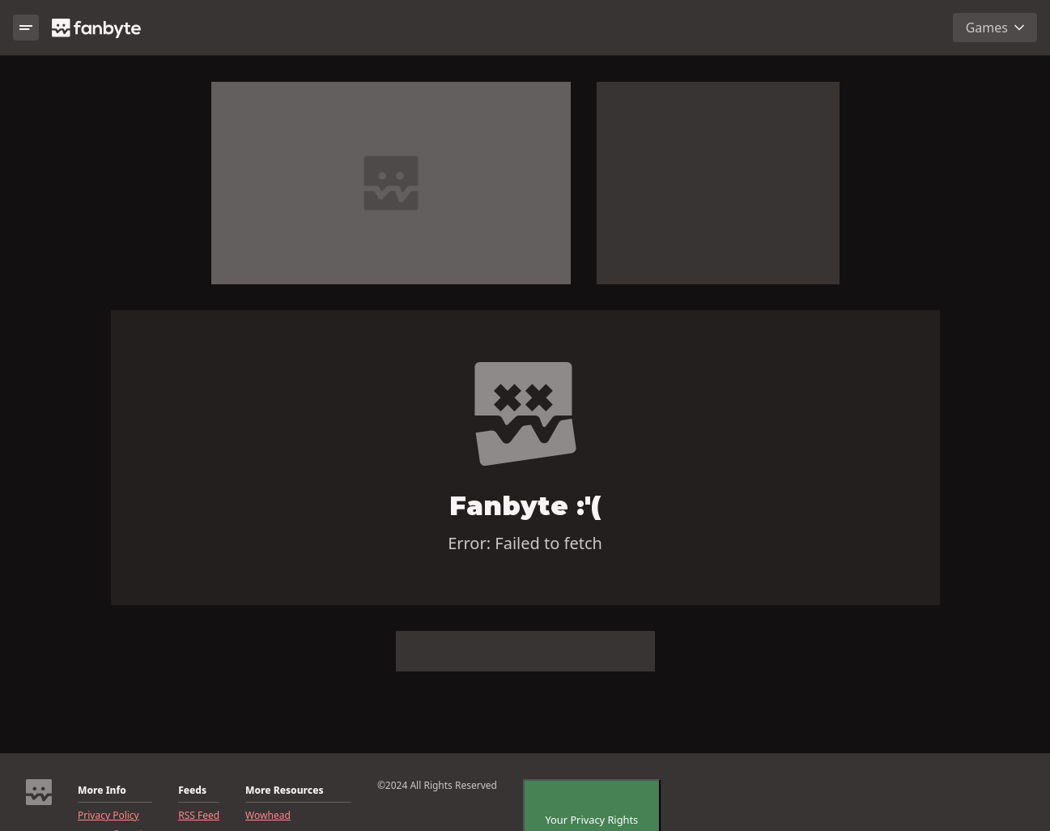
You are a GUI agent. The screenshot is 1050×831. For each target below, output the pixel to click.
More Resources (284, 790)
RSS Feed (198, 815)
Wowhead (268, 815)
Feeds (192, 790)
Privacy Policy (108, 815)
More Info (102, 790)
